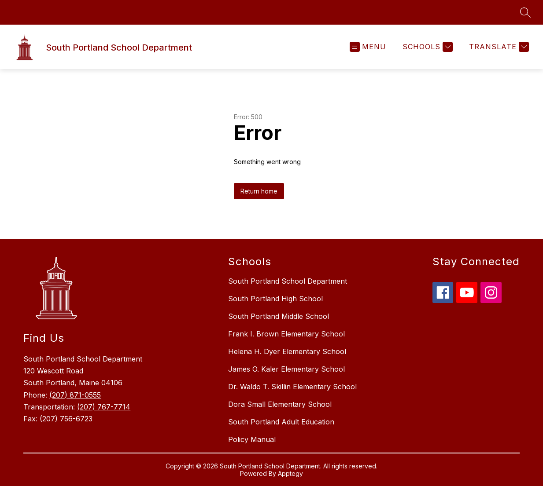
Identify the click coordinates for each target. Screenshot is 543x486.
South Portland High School (275, 298)
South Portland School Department (287, 281)
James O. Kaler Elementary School (286, 369)
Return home (258, 191)
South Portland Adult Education (281, 421)
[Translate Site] (498, 46)
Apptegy (290, 473)
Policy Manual (252, 439)
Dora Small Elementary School (280, 404)
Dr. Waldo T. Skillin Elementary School (292, 386)
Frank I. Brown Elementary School (286, 333)
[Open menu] (368, 46)
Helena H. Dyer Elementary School (287, 351)
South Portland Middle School (278, 316)
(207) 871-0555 (75, 395)
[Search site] (525, 12)
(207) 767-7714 (103, 406)
